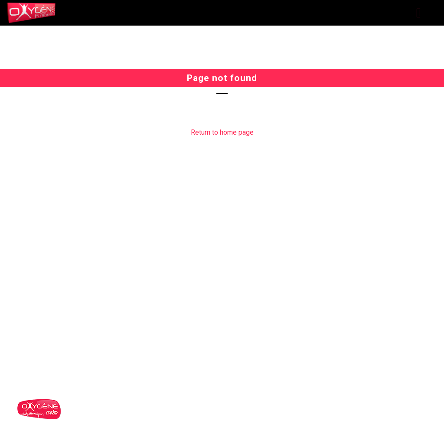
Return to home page (222, 132)
